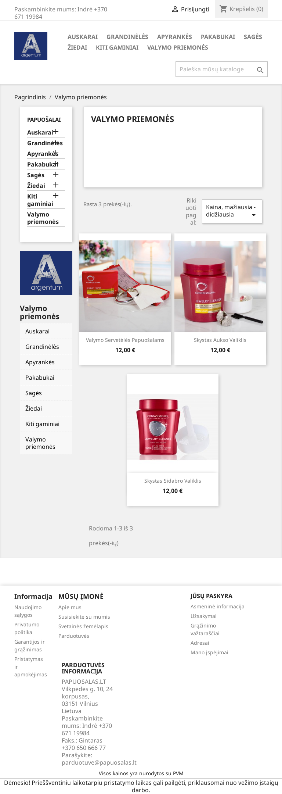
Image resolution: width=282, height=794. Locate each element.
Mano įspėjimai (209, 652)
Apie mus (70, 607)
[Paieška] (222, 69)
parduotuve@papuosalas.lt (99, 762)
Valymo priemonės (177, 47)
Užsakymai (204, 615)
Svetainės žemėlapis (83, 626)
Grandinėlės (127, 37)
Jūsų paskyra (211, 596)
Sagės (253, 37)
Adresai (200, 642)
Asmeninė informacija (218, 606)
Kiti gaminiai (117, 47)
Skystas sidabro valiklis (172, 480)
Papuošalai (44, 119)
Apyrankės (174, 37)
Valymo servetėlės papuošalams (125, 339)
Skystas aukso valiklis (220, 339)
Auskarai (83, 37)
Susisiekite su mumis (84, 616)
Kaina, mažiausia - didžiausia (232, 211)
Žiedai (77, 47)
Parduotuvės (73, 635)
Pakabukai (218, 37)
